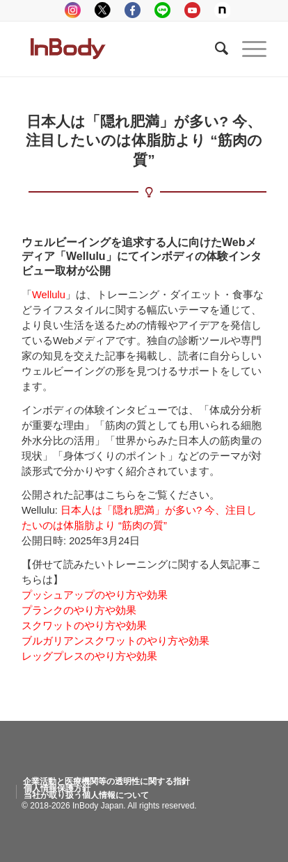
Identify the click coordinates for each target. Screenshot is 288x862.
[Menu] (247, 48)
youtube (192, 10)
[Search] (214, 48)
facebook (133, 10)
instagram (73, 10)
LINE (162, 10)
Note (222, 10)
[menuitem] (106, 781)
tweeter (103, 10)
